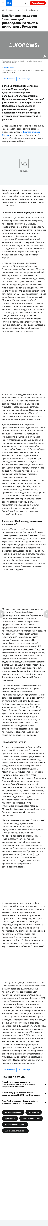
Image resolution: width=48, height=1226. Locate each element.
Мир (17, 10)
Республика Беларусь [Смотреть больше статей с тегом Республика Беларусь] (15, 1124)
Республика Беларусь (30, 10)
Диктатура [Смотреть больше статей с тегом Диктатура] (10, 1118)
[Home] (3, 10)
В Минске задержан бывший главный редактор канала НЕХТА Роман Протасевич (21, 1093)
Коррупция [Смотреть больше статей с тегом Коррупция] (34, 1112)
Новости (9, 10)
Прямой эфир (38, 3)
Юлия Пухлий (9, 67)
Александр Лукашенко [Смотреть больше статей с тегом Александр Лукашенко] (15, 1131)
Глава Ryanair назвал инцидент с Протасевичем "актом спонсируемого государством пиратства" (18, 1084)
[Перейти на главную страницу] (9, 3)
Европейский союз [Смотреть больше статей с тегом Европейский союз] (31, 1118)
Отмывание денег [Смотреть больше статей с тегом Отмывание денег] (13, 1112)
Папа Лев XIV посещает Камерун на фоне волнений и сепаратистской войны (20, 1102)
